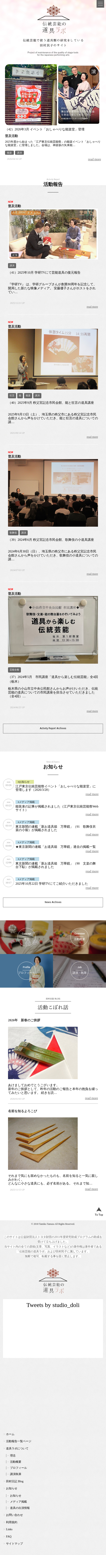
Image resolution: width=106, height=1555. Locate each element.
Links (9, 1529)
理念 (13, 1455)
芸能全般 (14, 669)
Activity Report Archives (53, 728)
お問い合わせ (14, 1515)
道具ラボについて (17, 1448)
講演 (19, 152)
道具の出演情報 (20, 1507)
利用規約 (11, 1522)
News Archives (53, 902)
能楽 (9, 152)
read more (94, 159)
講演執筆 (15, 1474)
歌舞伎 (13, 532)
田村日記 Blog (14, 1481)
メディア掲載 (18, 1501)
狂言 (12, 395)
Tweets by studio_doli (53, 1305)
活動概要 (15, 1461)
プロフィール (18, 1467)
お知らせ (11, 1488)
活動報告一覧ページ (18, 1441)
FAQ (8, 1536)
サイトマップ (14, 1543)
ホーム (10, 1434)
